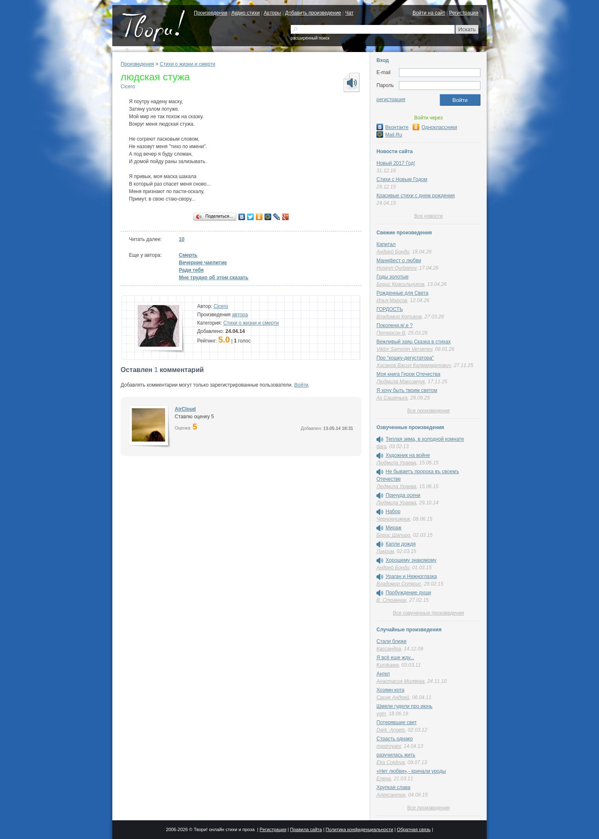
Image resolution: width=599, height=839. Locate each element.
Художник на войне (408, 455)
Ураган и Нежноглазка (411, 576)
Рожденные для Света (402, 293)
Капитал (386, 244)
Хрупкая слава (393, 787)
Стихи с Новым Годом (401, 179)
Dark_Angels (390, 730)
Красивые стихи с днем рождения (415, 196)
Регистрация (463, 13)
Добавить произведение (313, 13)
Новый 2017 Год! (395, 163)
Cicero (128, 86)
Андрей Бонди (392, 252)
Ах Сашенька (392, 398)
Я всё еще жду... (395, 657)
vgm (381, 714)
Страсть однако (394, 739)
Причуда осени (403, 495)
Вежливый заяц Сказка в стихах (413, 342)
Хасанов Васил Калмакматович (413, 365)
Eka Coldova (390, 762)
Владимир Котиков (399, 317)
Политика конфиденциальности (359, 829)
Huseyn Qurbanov (396, 268)
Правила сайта (306, 829)
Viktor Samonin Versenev (404, 349)
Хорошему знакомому (411, 560)
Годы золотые (392, 277)
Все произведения (428, 411)
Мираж (393, 528)
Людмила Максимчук (400, 382)
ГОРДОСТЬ (389, 309)
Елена (383, 779)
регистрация (390, 99)
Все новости (428, 216)
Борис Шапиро (393, 535)
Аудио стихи (245, 13)
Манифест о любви (398, 260)
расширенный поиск (310, 38)
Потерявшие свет (396, 722)
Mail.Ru (389, 135)
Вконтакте (392, 127)
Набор (393, 511)
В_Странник (391, 600)
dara (381, 446)
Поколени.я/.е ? (394, 325)
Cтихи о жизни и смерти (187, 64)
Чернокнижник (393, 519)
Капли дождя (401, 544)
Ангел (383, 674)
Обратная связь (414, 829)
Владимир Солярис (398, 584)
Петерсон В (390, 333)
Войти (301, 385)
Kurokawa (387, 665)
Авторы (272, 13)
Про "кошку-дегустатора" (405, 358)
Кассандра (388, 649)
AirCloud (185, 409)
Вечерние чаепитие (203, 263)
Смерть (188, 255)
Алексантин (391, 795)
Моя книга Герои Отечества (408, 374)
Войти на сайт (429, 13)
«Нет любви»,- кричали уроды (411, 771)
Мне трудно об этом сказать (213, 277)
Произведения (210, 13)
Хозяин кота (390, 690)
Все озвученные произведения (428, 613)
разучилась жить (395, 755)
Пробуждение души (408, 593)
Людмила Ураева (396, 463)
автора (240, 315)
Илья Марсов (391, 300)
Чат (349, 13)
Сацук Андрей (392, 697)
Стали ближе (391, 641)
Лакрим (385, 551)
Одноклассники (435, 127)
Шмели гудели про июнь (404, 706)
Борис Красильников (400, 284)
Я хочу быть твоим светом (406, 390)
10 (181, 239)
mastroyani (388, 746)
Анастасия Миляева (400, 681)
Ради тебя (191, 270)
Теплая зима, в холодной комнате (425, 439)
